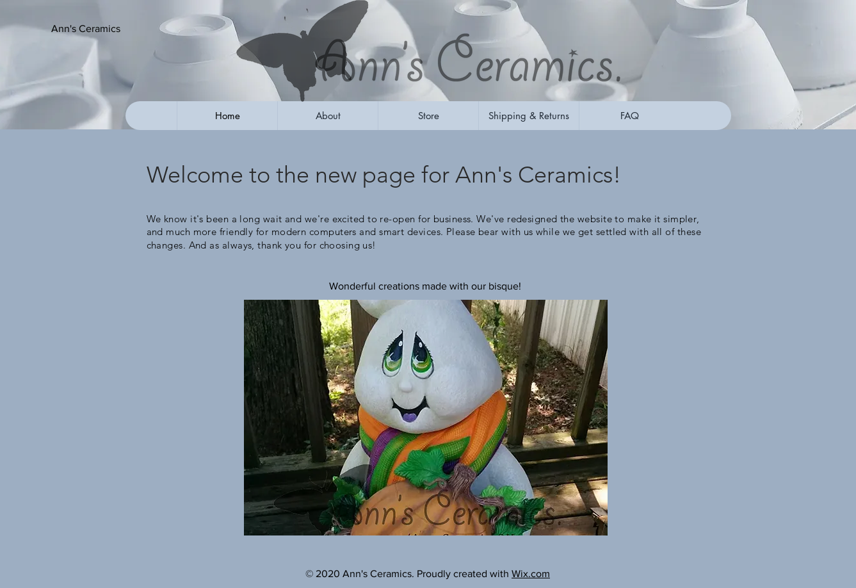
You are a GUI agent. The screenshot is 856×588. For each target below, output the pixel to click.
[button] (114, 29)
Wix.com (531, 573)
